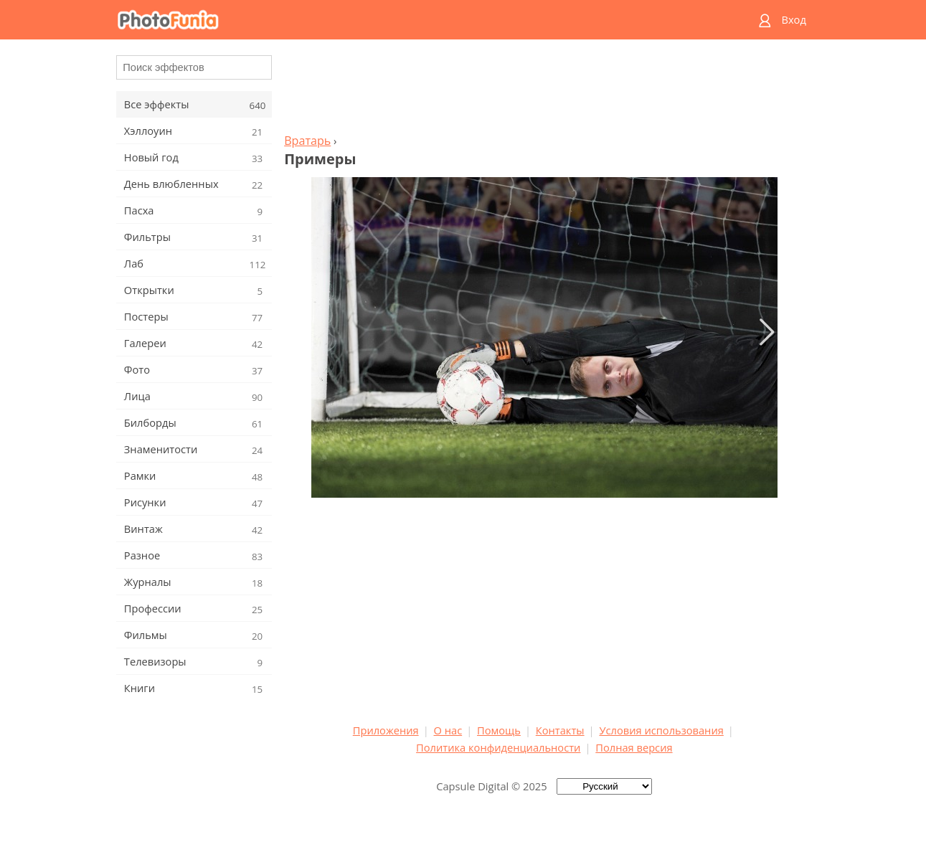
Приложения (386, 730)
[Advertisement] (544, 90)
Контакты (560, 730)
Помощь (499, 730)
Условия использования (661, 730)
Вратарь (307, 140)
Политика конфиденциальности (498, 747)
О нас (448, 730)
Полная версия (633, 747)
